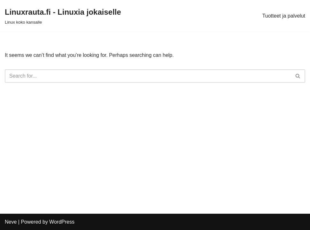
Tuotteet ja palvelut (283, 16)
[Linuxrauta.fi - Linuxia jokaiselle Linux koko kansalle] (63, 16)
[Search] (148, 76)
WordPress (61, 222)
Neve (11, 222)
